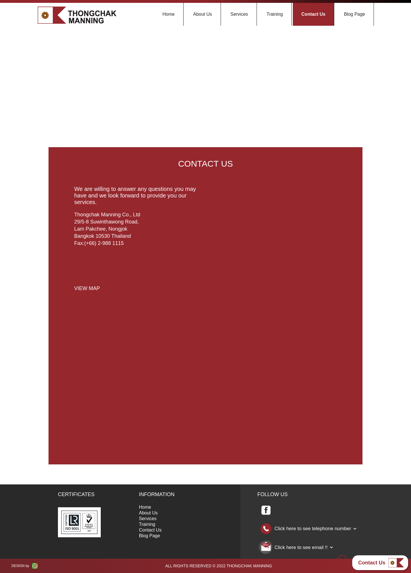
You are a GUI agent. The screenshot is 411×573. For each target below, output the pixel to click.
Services (239, 14)
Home (168, 14)
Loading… (276, 316)
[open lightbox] (87, 287)
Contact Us (313, 14)
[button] (309, 528)
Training (275, 14)
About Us (202, 14)
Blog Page (354, 14)
